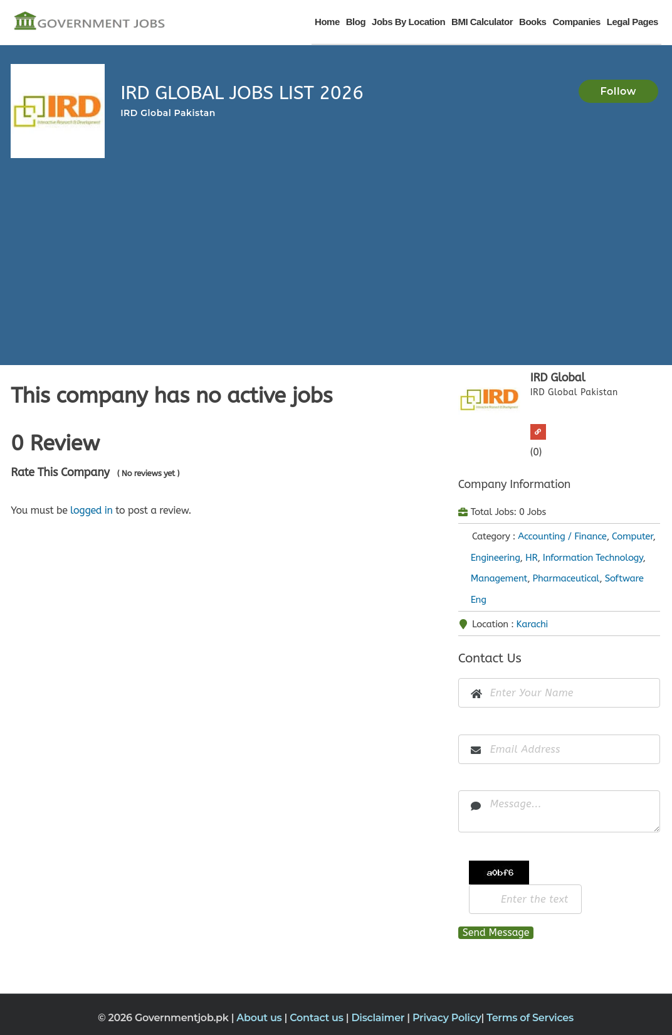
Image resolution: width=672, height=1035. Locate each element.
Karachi (533, 624)
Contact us (318, 1018)
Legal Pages (632, 21)
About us (260, 1018)
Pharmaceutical (566, 578)
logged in (91, 510)
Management (499, 578)
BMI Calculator (482, 21)
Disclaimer (379, 1018)
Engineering (495, 557)
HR (531, 557)
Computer (632, 536)
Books (532, 21)
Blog (355, 21)
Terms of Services (530, 1018)
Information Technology (593, 557)
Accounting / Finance (562, 536)
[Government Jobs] (89, 22)
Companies (576, 21)
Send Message (496, 932)
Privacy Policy (446, 1018)
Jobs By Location (408, 21)
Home (327, 21)
